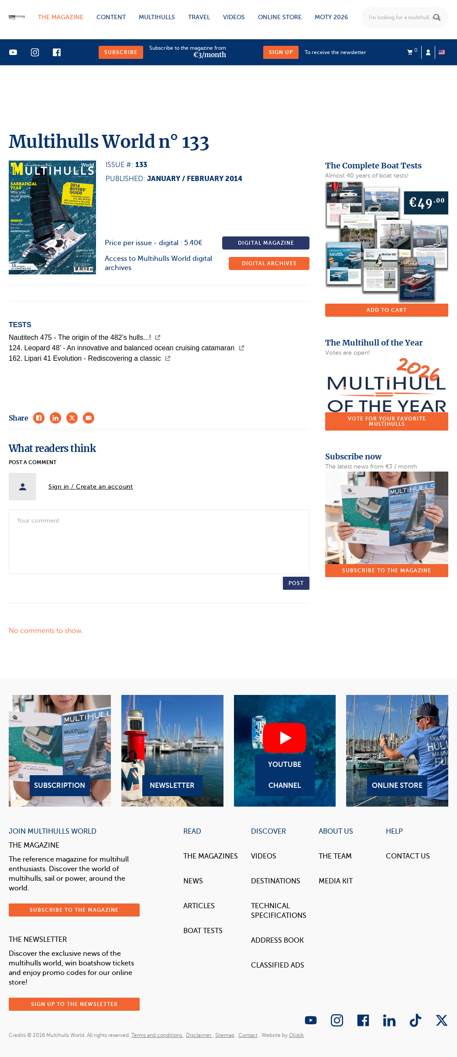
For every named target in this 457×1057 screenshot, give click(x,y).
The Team (335, 856)
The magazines (210, 856)
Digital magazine (266, 243)
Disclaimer (199, 1035)
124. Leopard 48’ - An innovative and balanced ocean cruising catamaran (126, 348)
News (193, 881)
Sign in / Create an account (90, 486)
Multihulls (157, 17)
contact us (408, 856)
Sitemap (224, 1035)
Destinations (275, 881)
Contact (248, 1035)
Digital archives (269, 263)
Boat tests (203, 931)
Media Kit (336, 881)
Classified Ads (277, 965)
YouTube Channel (285, 751)
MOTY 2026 (331, 17)
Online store (280, 17)
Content (111, 17)
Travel (199, 17)
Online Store (397, 751)
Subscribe (120, 52)
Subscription (60, 751)
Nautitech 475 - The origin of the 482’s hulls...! (85, 337)
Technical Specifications (278, 911)
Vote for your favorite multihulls (387, 421)
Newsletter (172, 751)
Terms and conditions (157, 1035)
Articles (199, 906)
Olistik (296, 1035)
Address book (277, 940)
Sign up (281, 52)
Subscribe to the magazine (386, 571)
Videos (234, 17)
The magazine (60, 17)
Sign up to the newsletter (74, 1004)
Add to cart (387, 310)
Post (296, 583)
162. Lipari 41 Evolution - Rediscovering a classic (90, 358)
